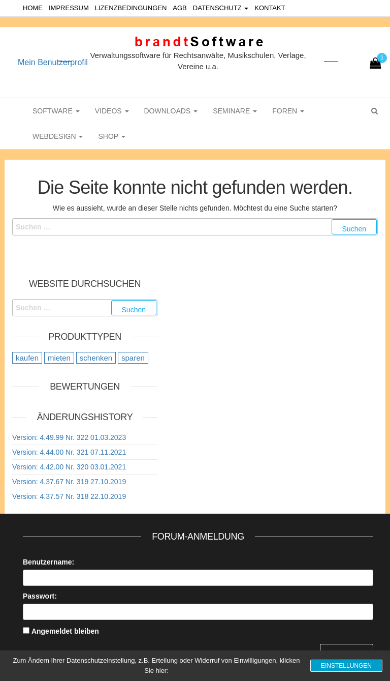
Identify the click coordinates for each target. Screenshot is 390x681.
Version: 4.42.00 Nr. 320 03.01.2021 (69, 467)
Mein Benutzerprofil (53, 62)
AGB (179, 8)
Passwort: (40, 596)
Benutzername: (48, 562)
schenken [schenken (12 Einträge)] (96, 357)
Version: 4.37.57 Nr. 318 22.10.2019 (69, 496)
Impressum (69, 8)
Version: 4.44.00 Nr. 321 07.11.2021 (69, 452)
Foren (288, 111)
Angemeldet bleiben (65, 631)
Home (33, 8)
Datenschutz (220, 8)
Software (56, 111)
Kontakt (269, 8)
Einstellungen (346, 665)
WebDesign (57, 136)
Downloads (171, 111)
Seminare (235, 111)
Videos (112, 111)
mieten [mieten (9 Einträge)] (59, 357)
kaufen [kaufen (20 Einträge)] (27, 357)
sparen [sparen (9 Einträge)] (133, 357)
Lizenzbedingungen (131, 8)
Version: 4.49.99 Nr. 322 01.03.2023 (69, 437)
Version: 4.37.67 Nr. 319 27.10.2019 (69, 482)
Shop (111, 136)
